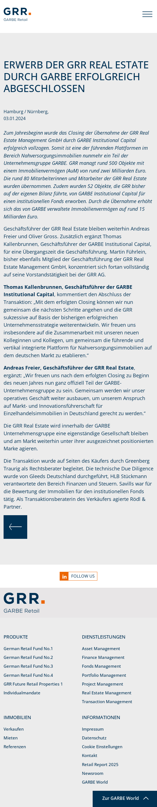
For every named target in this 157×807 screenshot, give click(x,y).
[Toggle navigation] (147, 14)
